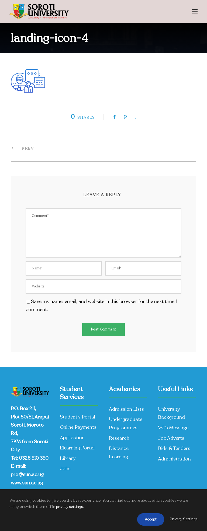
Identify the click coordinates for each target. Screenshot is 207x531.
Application (72, 437)
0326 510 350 (34, 458)
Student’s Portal (77, 417)
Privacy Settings (184, 519)
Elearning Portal (77, 448)
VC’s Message (173, 427)
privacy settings (69, 506)
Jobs (65, 468)
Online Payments (78, 427)
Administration (174, 459)
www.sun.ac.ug (27, 483)
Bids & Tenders (174, 448)
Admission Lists (126, 409)
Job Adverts (171, 438)
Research (119, 438)
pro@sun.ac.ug (27, 474)
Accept (151, 519)
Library (67, 458)
